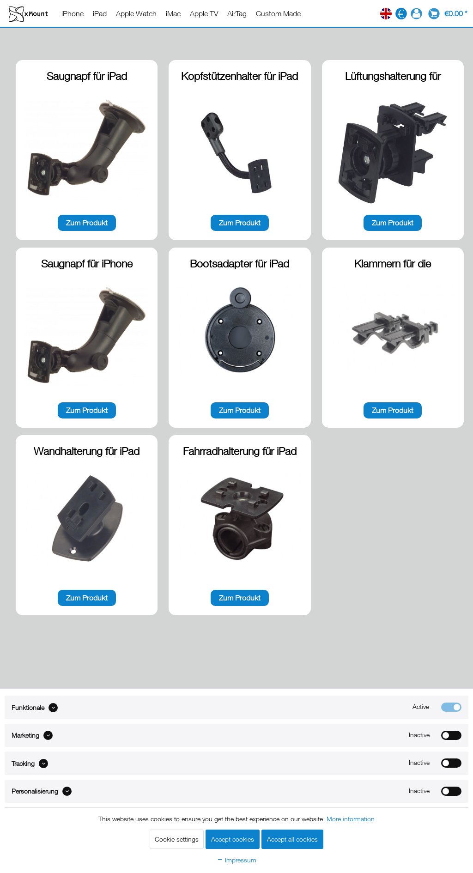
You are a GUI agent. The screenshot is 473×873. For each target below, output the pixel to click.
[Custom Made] (278, 13)
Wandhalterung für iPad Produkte (86, 452)
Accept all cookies (292, 839)
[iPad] (99, 13)
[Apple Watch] (136, 13)
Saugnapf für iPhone (87, 263)
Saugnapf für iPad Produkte (87, 77)
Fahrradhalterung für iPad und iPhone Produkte (240, 452)
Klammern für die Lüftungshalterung (392, 264)
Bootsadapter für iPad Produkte (239, 264)
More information (351, 819)
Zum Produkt (87, 222)
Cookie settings (177, 839)
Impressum (236, 860)
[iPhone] (72, 13)
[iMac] (173, 13)
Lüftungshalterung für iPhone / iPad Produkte (392, 77)
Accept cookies (232, 839)
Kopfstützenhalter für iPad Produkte (239, 77)
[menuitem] (72, 13)
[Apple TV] (204, 13)
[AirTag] (237, 13)
